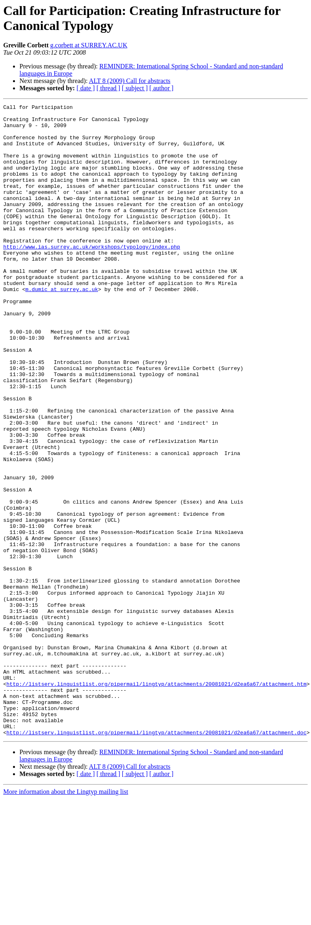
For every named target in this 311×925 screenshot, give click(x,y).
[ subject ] (135, 88)
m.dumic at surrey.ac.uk (62, 326)
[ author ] (161, 88)
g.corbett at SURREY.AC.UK (88, 45)
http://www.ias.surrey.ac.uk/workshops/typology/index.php (91, 275)
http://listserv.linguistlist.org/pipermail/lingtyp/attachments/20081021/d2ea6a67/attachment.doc (156, 858)
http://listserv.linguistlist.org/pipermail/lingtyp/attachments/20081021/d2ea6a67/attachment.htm (156, 800)
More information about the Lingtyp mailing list (65, 917)
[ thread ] (108, 88)
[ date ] (86, 88)
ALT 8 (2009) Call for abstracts (129, 80)
